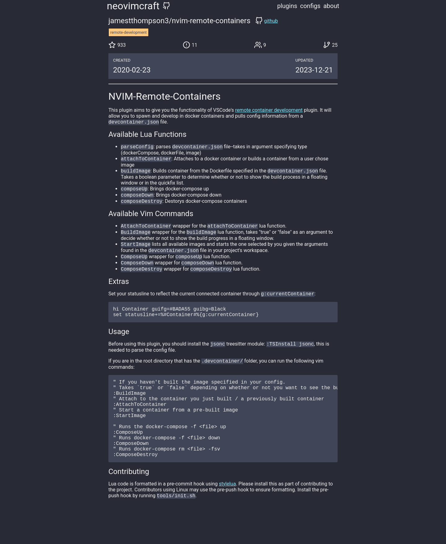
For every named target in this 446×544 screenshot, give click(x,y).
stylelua (227, 514)
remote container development (269, 110)
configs (310, 6)
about (331, 6)
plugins (287, 6)
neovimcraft (133, 6)
